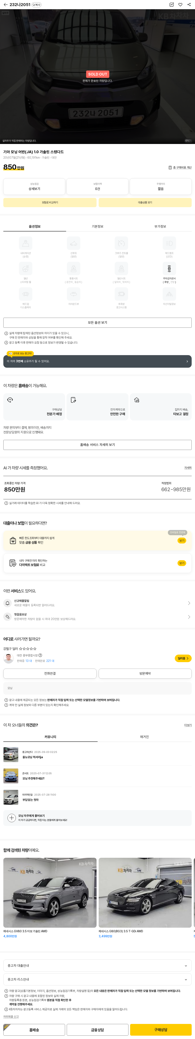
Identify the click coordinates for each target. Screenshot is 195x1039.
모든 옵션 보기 (97, 323)
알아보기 (97, 540)
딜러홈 (181, 658)
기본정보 (97, 227)
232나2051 (26, 4)
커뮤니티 (50, 737)
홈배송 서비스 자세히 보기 (97, 445)
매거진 (144, 737)
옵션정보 (35, 227)
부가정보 (160, 227)
